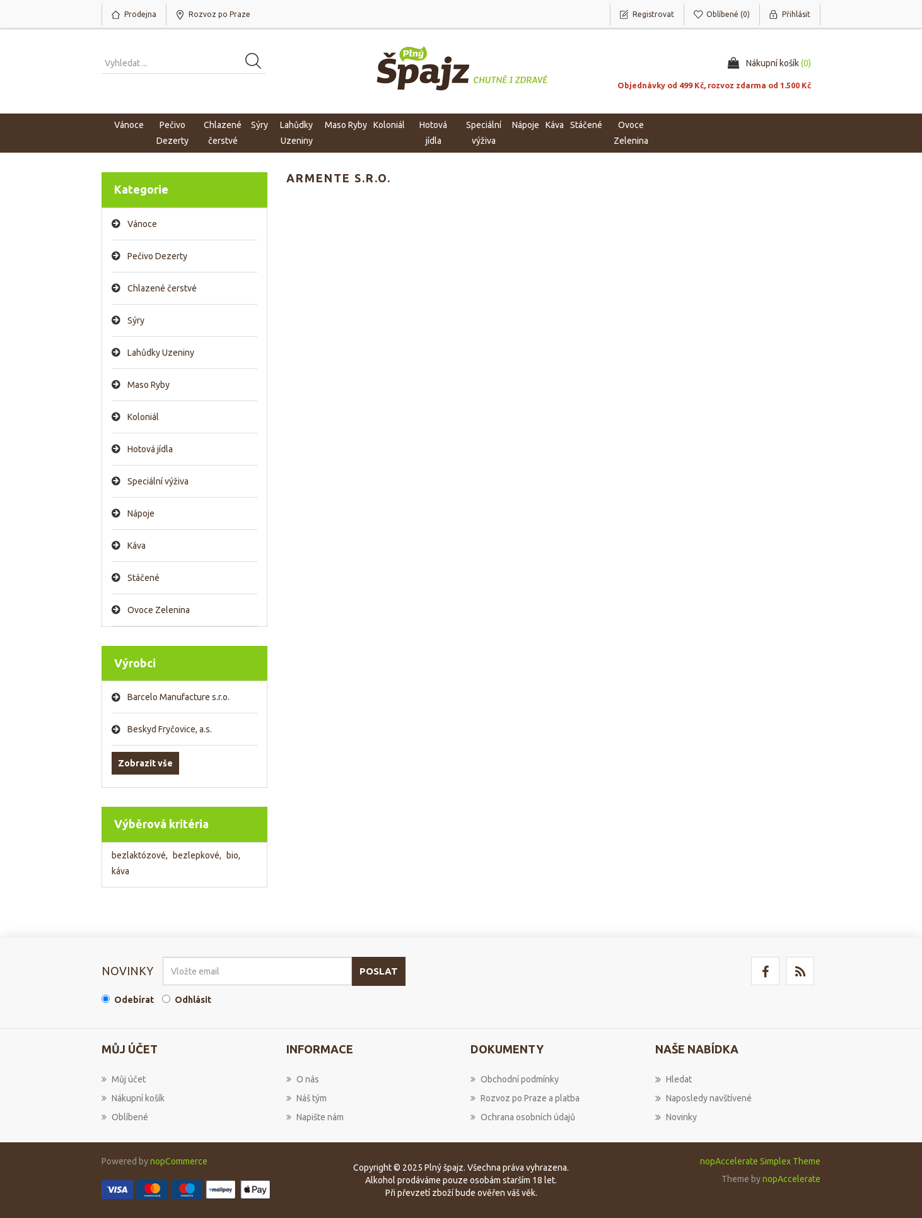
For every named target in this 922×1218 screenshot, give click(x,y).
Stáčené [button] (586, 125)
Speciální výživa (158, 481)
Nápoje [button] (525, 125)
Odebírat (134, 1000)
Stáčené (143, 578)
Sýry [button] (259, 125)
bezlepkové (197, 855)
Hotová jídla (150, 449)
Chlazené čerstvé (162, 288)
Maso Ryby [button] (346, 125)
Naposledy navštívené (703, 1098)
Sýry (135, 320)
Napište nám (315, 1117)
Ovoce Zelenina (158, 610)
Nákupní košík (133, 1098)
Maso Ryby (148, 385)
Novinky (676, 1117)
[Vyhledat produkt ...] (184, 63)
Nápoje (141, 513)
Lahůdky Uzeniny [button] (296, 133)
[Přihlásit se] (257, 971)
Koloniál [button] (389, 125)
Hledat (673, 1079)
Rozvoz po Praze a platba (525, 1098)
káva (120, 871)
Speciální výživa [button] (483, 133)
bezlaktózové (140, 855)
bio (233, 855)
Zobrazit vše (145, 763)
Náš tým (306, 1098)
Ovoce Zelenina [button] (631, 133)
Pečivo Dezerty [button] (172, 133)
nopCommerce (178, 1161)
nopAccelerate (791, 1179)
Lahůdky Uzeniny (160, 353)
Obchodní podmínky (514, 1079)
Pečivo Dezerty (157, 256)
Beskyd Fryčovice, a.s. (169, 729)
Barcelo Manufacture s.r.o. (178, 697)
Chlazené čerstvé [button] (223, 133)
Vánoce (129, 125)
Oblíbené (125, 1117)
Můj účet (124, 1079)
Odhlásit (193, 1000)
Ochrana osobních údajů (522, 1117)
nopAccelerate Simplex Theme (760, 1161)
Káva (555, 125)
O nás (302, 1079)
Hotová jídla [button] (433, 133)
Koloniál (143, 417)
